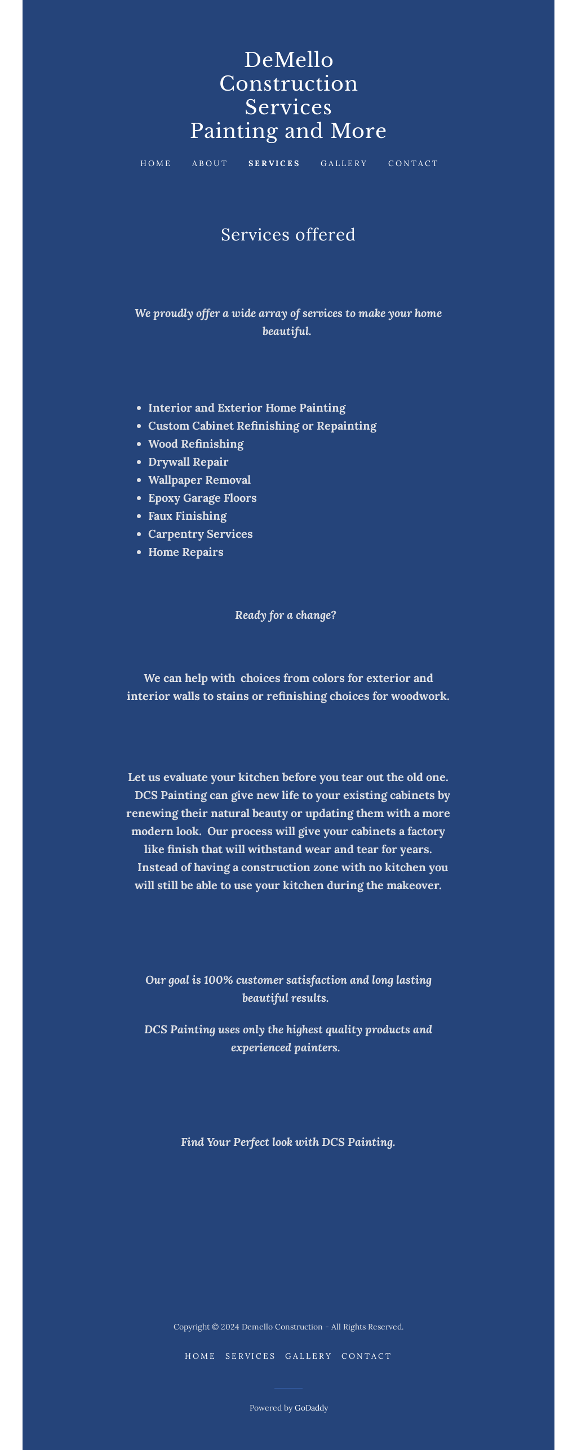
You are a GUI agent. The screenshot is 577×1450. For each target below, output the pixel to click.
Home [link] (156, 163)
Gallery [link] (344, 163)
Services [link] (274, 163)
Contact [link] (413, 163)
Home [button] (200, 1356)
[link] (288, 134)
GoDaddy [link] (311, 1408)
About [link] (210, 163)
